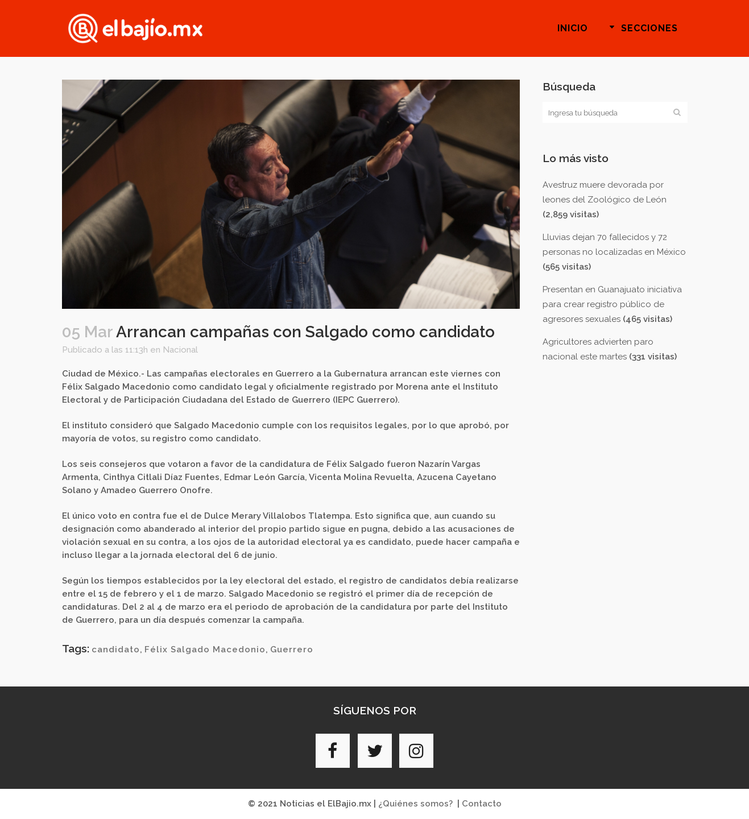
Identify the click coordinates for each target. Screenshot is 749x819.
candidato (116, 649)
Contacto (482, 804)
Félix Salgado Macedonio (205, 649)
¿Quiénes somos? (415, 804)
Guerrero (291, 649)
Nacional (180, 350)
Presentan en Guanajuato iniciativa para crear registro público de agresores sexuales (612, 304)
